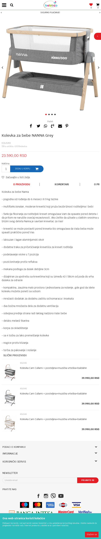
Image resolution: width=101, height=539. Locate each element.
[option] (50, 12)
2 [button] (49, 114)
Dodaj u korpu (22, 168)
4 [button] (55, 114)
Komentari (62, 184)
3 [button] (52, 114)
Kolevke (6, 143)
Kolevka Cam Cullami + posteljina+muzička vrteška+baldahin (53, 367)
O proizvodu (21, 184)
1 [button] (46, 114)
